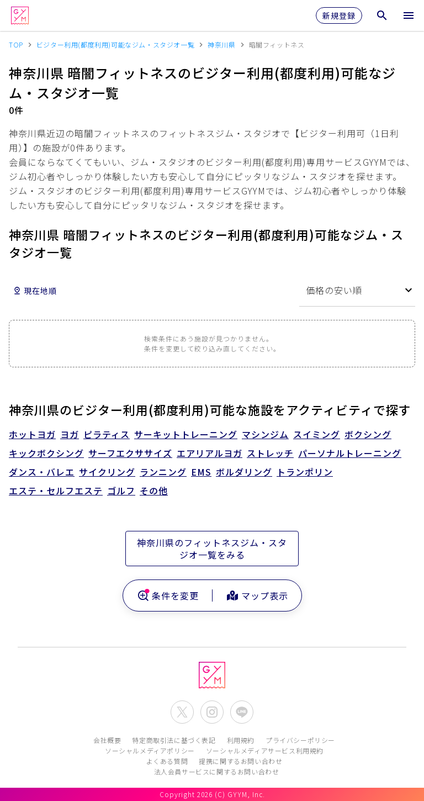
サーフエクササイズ (130, 453)
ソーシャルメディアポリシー (150, 750)
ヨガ (69, 434)
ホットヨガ (32, 434)
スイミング (316, 434)
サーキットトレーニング (185, 434)
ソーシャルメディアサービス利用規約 (265, 750)
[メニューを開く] (408, 15)
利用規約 (241, 740)
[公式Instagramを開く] (212, 712)
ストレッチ (270, 453)
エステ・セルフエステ (56, 490)
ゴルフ (121, 490)
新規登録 (339, 15)
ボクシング (367, 434)
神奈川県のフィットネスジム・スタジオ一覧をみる (212, 548)
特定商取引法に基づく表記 (173, 740)
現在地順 (35, 290)
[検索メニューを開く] (382, 15)
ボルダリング (244, 471)
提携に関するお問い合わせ (240, 761)
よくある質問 (167, 761)
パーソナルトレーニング (349, 453)
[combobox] (357, 290)
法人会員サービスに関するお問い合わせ (216, 771)
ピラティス (106, 434)
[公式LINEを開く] (241, 712)
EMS (201, 471)
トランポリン (305, 471)
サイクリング (107, 471)
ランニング (163, 471)
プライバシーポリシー (300, 740)
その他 (154, 490)
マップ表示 (257, 595)
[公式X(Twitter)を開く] (182, 712)
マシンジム (265, 434)
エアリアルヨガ (209, 453)
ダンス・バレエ (42, 471)
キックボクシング (46, 453)
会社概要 (107, 740)
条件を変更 (167, 595)
